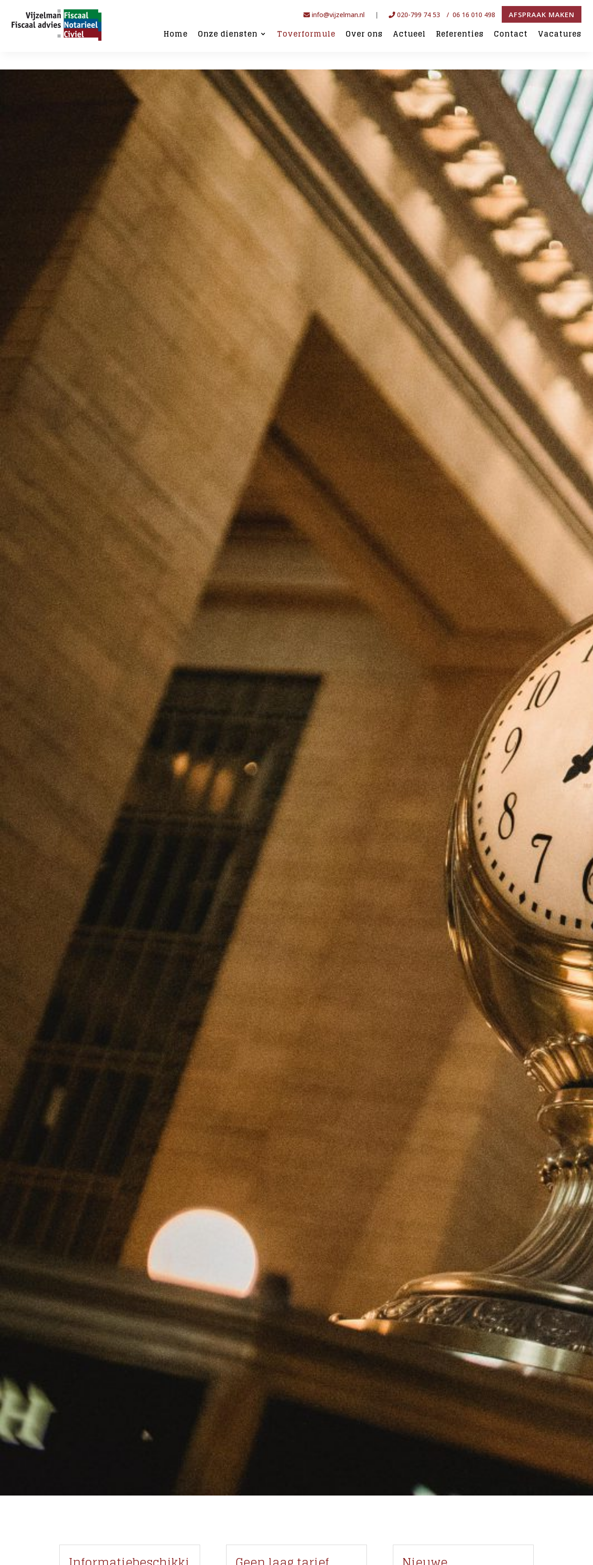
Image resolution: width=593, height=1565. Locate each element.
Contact (511, 34)
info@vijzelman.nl (334, 14)
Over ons (364, 34)
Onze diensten (228, 34)
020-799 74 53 (414, 14)
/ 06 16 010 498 (472, 14)
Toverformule (306, 34)
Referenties (460, 34)
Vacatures (559, 34)
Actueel (409, 34)
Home (176, 34)
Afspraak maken (541, 14)
